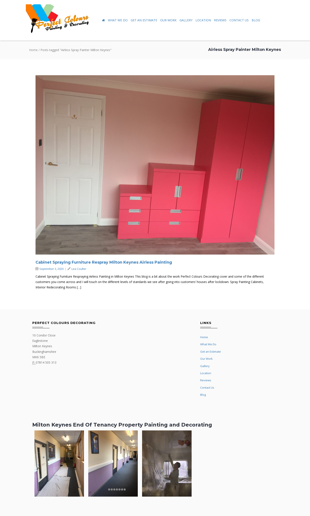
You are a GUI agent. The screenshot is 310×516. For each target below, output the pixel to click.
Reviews (220, 20)
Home (33, 50)
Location (203, 20)
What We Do (118, 20)
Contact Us (239, 20)
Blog (256, 20)
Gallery (186, 20)
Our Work (168, 20)
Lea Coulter (77, 269)
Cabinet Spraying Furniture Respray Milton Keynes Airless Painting (104, 262)
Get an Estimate (144, 20)
